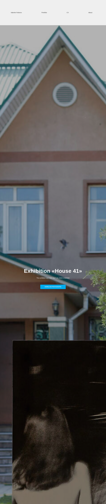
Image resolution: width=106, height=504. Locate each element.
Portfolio (44, 12)
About (90, 12)
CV (68, 12)
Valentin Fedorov (16, 12)
